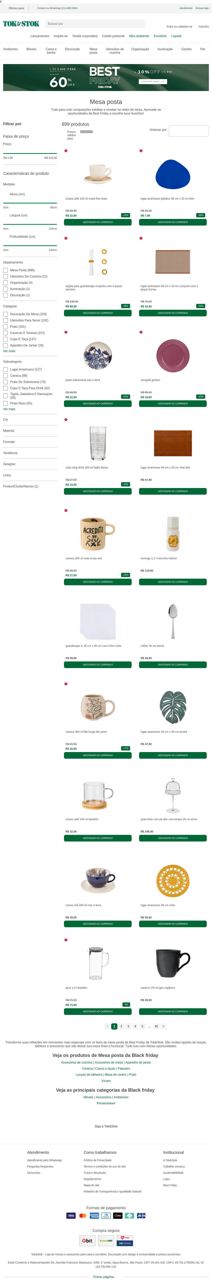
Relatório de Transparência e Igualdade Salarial (112, 1191)
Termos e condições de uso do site (105, 1166)
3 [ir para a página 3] (128, 1026)
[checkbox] (5, 270)
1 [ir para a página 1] (114, 1026)
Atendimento (185, 8)
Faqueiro (124, 1068)
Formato (30, 442)
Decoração (74, 49)
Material (30, 430)
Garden (188, 49)
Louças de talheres (89, 1074)
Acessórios (103, 1097)
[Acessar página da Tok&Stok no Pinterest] (111, 1134)
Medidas (30, 184)
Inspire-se (61, 36)
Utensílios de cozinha (116, 50)
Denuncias (33, 1172)
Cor (30, 419)
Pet (204, 49)
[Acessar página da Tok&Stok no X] (122, 1134)
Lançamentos (40, 36)
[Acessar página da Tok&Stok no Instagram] (101, 1134)
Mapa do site (91, 1185)
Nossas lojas (202, 8)
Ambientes (12, 49)
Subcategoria (30, 361)
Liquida (176, 36)
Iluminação (167, 49)
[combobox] (189, 131)
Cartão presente (113, 36)
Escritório (160, 36)
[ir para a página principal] (21, 23)
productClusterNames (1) (30, 486)
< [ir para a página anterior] (107, 1026)
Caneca (87, 1068)
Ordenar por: (158, 129)
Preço (30, 144)
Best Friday (170, 1185)
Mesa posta (95, 50)
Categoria (30, 306)
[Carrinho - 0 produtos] (203, 24)
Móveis (33, 49)
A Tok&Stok (170, 1160)
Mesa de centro (115, 1074)
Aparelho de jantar (138, 1062)
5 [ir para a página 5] (142, 1026)
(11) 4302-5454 (69, 8)
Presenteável (106, 1103)
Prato (132, 1074)
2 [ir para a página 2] (121, 1026)
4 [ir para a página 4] (135, 1026)
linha (30, 475)
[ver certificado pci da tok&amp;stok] (125, 1240)
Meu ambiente (139, 36)
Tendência (30, 453)
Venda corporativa (85, 36)
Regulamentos (92, 1179)
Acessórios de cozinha (76, 1062)
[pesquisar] (140, 23)
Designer (30, 464)
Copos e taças (105, 1068)
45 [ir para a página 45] (156, 1026)
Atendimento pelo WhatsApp (44, 1160)
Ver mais (9, 351)
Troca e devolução (95, 1172)
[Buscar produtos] (95, 23)
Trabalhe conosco (174, 1166)
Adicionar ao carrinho (98, 222)
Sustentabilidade (173, 1172)
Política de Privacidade (97, 1160)
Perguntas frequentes (40, 1166)
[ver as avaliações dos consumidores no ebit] (87, 1240)
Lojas (166, 1179)
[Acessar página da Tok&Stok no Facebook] (90, 1134)
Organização (142, 49)
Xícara (105, 1080)
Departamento (30, 262)
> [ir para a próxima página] (163, 1026)
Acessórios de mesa (109, 1062)
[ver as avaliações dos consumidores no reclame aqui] (106, 1240)
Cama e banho (53, 50)
